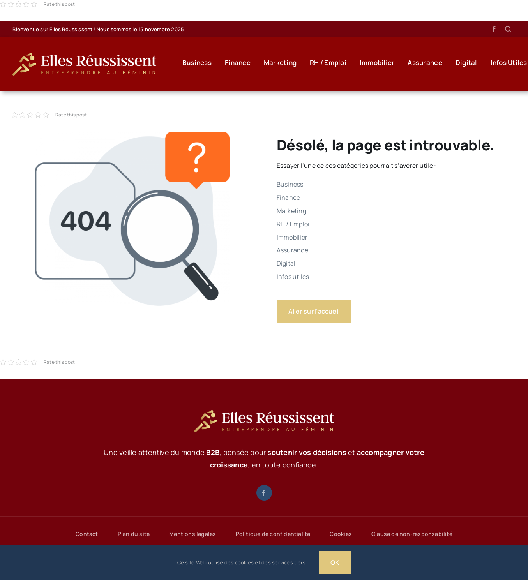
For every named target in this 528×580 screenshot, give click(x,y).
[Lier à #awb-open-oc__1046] (508, 29)
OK (334, 562)
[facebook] (494, 29)
